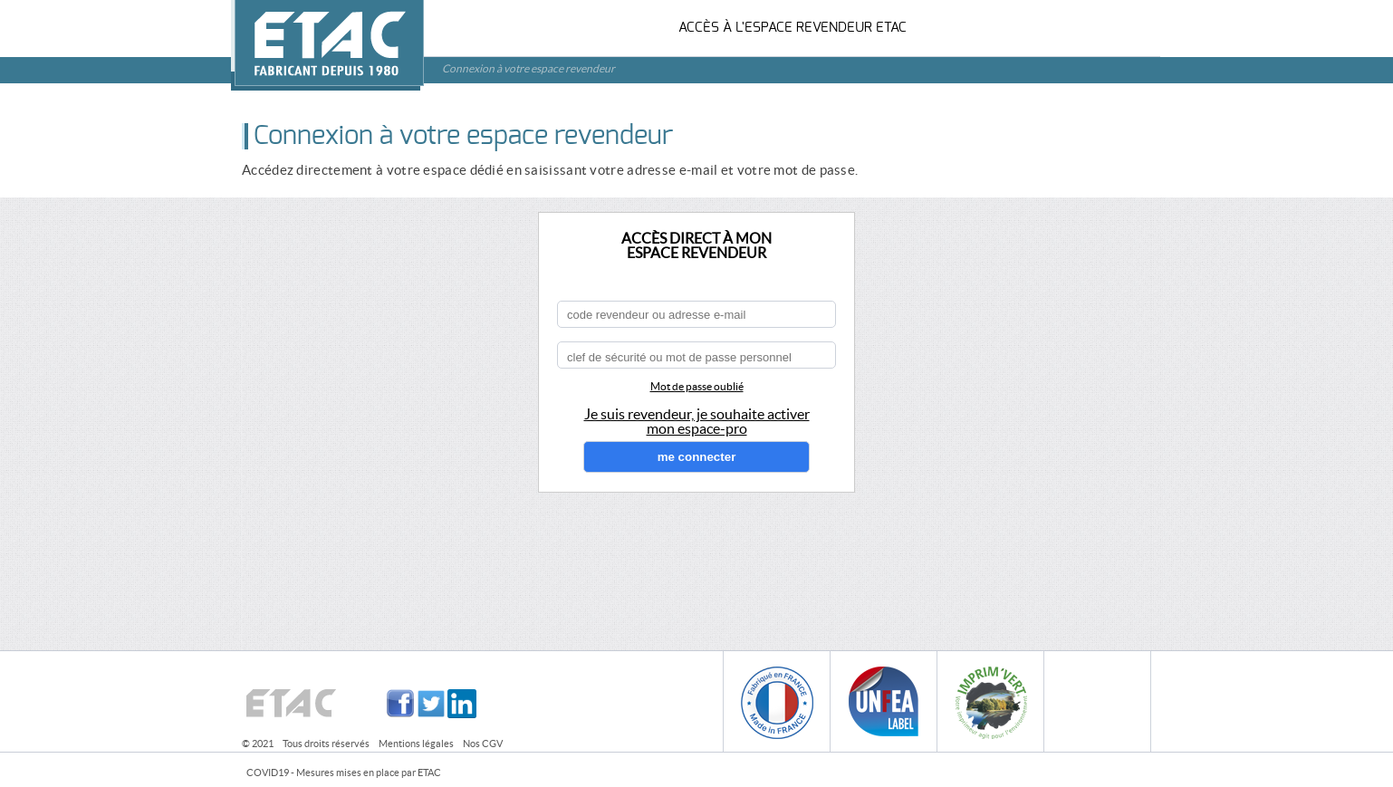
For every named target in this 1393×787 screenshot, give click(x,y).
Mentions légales (416, 743)
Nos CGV (483, 743)
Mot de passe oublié (697, 386)
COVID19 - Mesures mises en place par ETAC (343, 772)
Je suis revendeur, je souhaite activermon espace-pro (697, 421)
